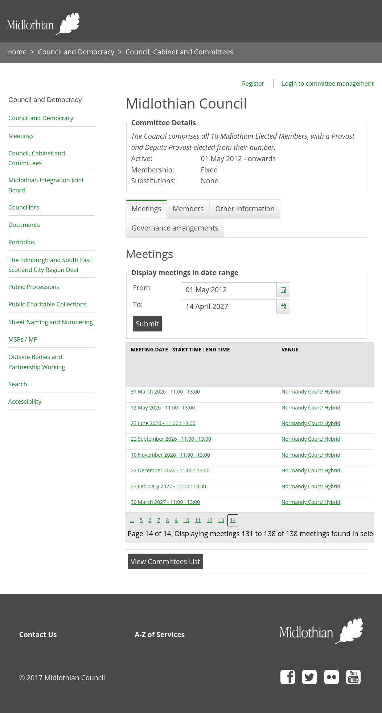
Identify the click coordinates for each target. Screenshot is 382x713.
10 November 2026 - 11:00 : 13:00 (170, 454)
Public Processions (33, 287)
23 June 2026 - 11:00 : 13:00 (163, 423)
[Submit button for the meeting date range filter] (147, 323)
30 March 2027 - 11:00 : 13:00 (165, 501)
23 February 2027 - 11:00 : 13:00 (168, 486)
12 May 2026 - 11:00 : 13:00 (163, 407)
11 (198, 520)
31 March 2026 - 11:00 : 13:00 (165, 391)
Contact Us (38, 634)
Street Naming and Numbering (50, 322)
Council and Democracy (76, 52)
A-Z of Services (160, 634)
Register (253, 83)
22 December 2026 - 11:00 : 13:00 (170, 470)
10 (186, 520)
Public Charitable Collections (47, 304)
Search (17, 384)
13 (221, 520)
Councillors (23, 207)
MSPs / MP (22, 339)
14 (233, 520)
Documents (24, 225)
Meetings (21, 136)
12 (210, 520)
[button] (282, 290)
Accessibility (24, 402)
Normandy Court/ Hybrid (311, 391)
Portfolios (21, 242)
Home (16, 52)
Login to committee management (328, 83)
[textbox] (236, 289)
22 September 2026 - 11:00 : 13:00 (171, 438)
